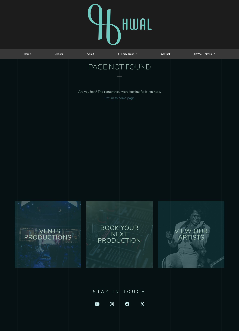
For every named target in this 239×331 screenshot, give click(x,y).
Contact (165, 54)
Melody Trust (127, 53)
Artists (59, 54)
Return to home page (120, 98)
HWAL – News (204, 53)
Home (27, 54)
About (90, 54)
